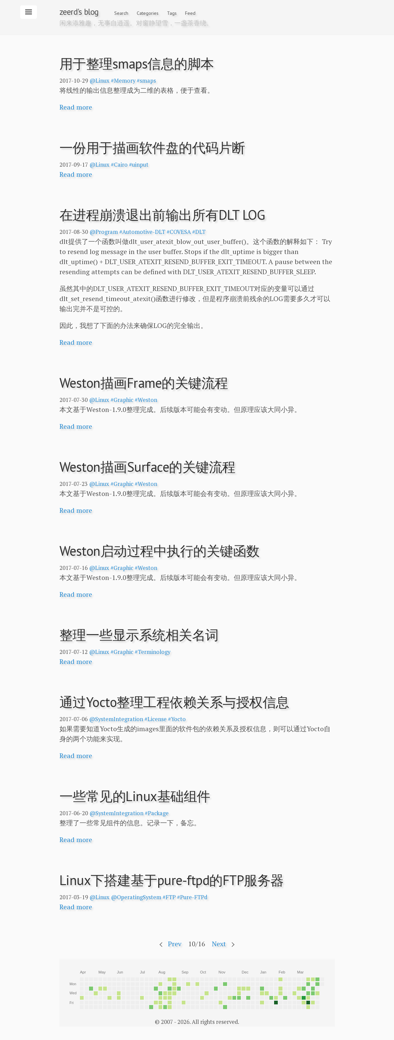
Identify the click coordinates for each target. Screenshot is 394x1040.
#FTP (169, 897)
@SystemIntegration (116, 719)
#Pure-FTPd (192, 897)
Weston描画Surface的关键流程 (147, 466)
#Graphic (122, 400)
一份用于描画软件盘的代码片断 (152, 147)
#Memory (123, 80)
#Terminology (152, 652)
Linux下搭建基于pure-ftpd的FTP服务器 (171, 880)
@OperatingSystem (136, 897)
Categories (148, 13)
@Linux (99, 80)
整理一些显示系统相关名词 (139, 634)
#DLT (199, 232)
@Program (103, 232)
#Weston (146, 400)
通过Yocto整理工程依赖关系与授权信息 (174, 702)
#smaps (146, 80)
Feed (190, 13)
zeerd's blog (79, 11)
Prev (174, 943)
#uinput (138, 164)
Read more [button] (75, 107)
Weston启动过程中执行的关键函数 (159, 550)
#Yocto (177, 719)
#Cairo (119, 164)
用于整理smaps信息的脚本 (136, 63)
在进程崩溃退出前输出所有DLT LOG (162, 214)
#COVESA (179, 232)
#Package (157, 813)
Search (121, 13)
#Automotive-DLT (142, 232)
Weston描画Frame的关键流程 (143, 382)
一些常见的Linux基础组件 (134, 796)
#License (155, 719)
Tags (172, 13)
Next (219, 943)
